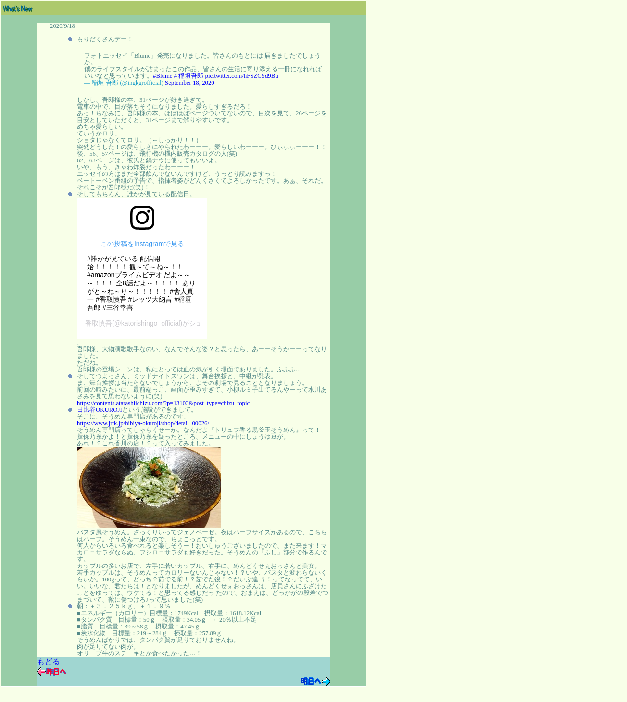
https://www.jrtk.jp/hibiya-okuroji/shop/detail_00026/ (143, 423)
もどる (48, 661)
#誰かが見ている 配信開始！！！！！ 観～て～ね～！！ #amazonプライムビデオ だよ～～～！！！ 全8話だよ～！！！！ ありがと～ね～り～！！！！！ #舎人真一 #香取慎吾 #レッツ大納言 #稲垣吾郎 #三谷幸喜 (141, 283)
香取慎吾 (98, 323)
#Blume (163, 76)
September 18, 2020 (189, 82)
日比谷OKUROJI (99, 409)
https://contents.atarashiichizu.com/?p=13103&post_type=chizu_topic (163, 403)
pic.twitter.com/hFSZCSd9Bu (241, 76)
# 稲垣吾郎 (189, 76)
